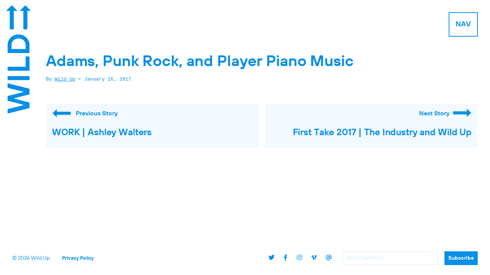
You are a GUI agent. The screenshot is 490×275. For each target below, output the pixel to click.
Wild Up (65, 79)
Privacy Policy (78, 258)
